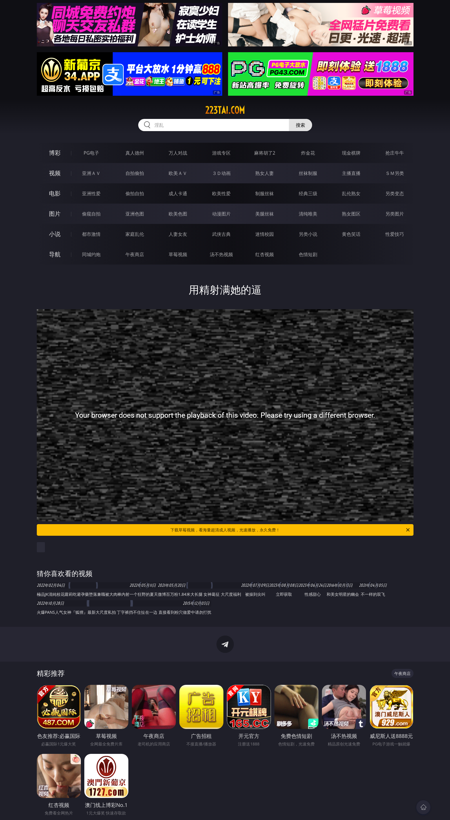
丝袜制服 (308, 173)
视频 (55, 173)
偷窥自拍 (91, 214)
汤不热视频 (221, 254)
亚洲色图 (134, 214)
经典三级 (308, 193)
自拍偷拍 (134, 173)
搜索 (300, 125)
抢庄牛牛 (394, 153)
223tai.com (225, 110)
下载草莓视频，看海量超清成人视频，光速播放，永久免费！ (290, 529)
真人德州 (134, 153)
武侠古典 (221, 234)
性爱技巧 (394, 234)
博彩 (55, 153)
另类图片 (394, 214)
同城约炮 (91, 254)
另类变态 (394, 193)
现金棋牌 (351, 153)
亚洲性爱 (91, 193)
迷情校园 (264, 234)
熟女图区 (351, 214)
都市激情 (91, 234)
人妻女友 (178, 234)
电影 (55, 193)
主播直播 (351, 173)
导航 (55, 254)
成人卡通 (178, 193)
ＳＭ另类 (394, 173)
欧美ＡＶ (178, 173)
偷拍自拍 (134, 193)
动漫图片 (221, 214)
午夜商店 (134, 254)
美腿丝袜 (264, 214)
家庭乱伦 (134, 234)
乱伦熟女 (351, 193)
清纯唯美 (308, 214)
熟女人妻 (264, 173)
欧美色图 (178, 214)
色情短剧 (308, 254)
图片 (55, 214)
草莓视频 (178, 254)
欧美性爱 (221, 193)
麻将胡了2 (264, 153)
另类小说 (308, 234)
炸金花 (308, 153)
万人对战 (178, 153)
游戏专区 (221, 153)
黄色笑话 (351, 234)
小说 (55, 234)
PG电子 (91, 153)
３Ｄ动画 (221, 173)
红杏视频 (264, 254)
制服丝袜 (264, 193)
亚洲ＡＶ (91, 173)
